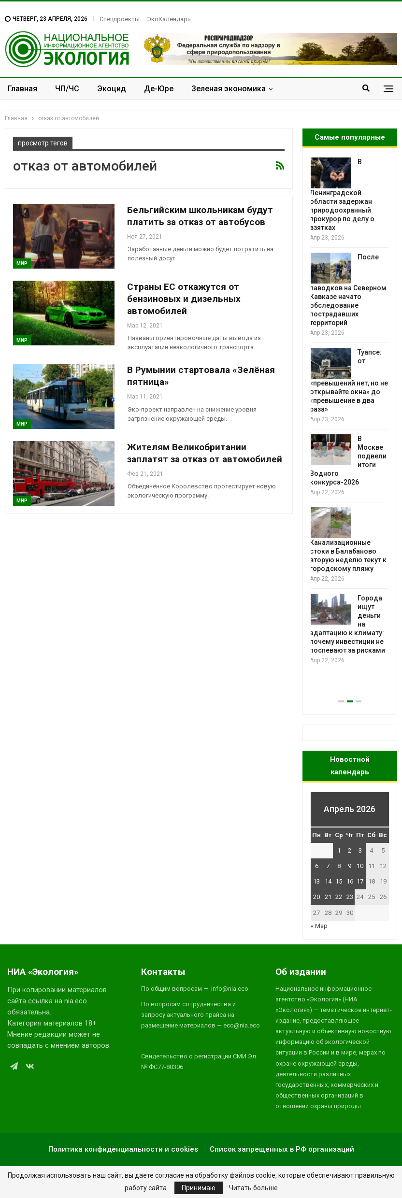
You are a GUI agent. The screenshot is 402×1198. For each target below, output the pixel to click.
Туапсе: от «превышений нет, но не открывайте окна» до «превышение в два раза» (350, 380)
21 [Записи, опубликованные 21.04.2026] (328, 896)
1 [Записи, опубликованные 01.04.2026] (339, 850)
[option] (350, 411)
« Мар (319, 925)
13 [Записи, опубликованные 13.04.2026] (316, 881)
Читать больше (253, 1187)
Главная (22, 88)
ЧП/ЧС (67, 88)
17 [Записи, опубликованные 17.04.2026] (360, 881)
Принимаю (198, 1188)
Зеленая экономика (228, 88)
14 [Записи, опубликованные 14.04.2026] (328, 881)
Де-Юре (158, 88)
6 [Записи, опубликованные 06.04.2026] (316, 866)
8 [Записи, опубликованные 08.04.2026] (339, 866)
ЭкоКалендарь (169, 19)
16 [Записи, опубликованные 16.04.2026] (349, 881)
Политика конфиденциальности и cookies (123, 1149)
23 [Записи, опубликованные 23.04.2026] (349, 896)
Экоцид (111, 88)
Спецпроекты (120, 19)
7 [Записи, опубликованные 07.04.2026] (328, 866)
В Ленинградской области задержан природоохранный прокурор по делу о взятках (343, 194)
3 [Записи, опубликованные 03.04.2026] (360, 850)
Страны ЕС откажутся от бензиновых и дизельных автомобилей (184, 298)
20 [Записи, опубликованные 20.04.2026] (316, 896)
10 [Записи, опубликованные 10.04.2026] (360, 866)
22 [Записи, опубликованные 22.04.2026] (338, 896)
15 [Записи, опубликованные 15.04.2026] (338, 881)
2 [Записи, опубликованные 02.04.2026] (349, 850)
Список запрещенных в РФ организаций (282, 1149)
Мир (22, 263)
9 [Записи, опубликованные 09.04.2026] (349, 866)
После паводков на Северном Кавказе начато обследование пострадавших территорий (349, 290)
